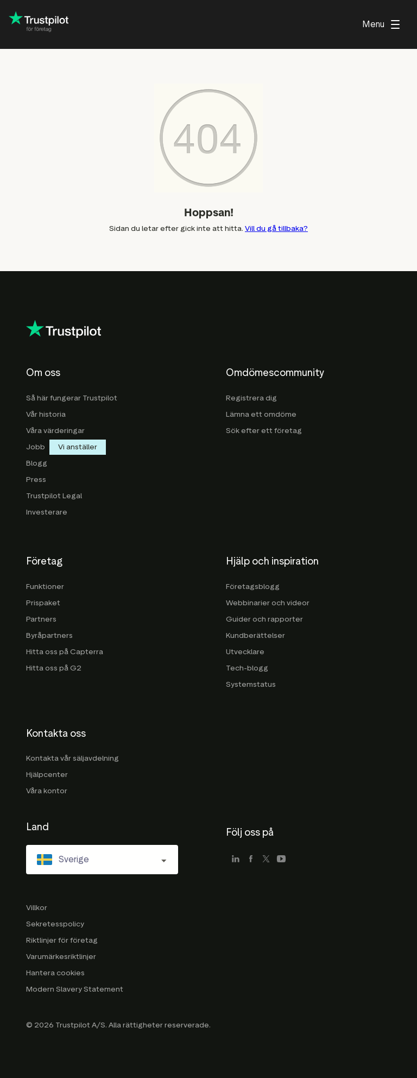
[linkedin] (235, 859)
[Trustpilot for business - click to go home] (38, 25)
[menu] (381, 24)
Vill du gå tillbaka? (276, 228)
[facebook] (250, 859)
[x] (266, 859)
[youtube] (281, 859)
